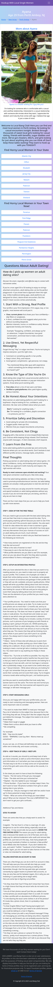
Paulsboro (26, 236)
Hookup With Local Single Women (17, 2)
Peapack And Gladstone (26, 242)
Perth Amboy (24, 19)
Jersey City (26, 174)
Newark (26, 180)
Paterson (26, 186)
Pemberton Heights (26, 248)
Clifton (26, 162)
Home (3, 19)
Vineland (26, 197)
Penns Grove (26, 260)
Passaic (26, 224)
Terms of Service (35, 971)
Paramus (26, 212)
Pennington (26, 254)
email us (14, 971)
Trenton (27, 192)
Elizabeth (26, 168)
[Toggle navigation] (49, 3)
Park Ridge (26, 218)
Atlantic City (26, 156)
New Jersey (12, 19)
